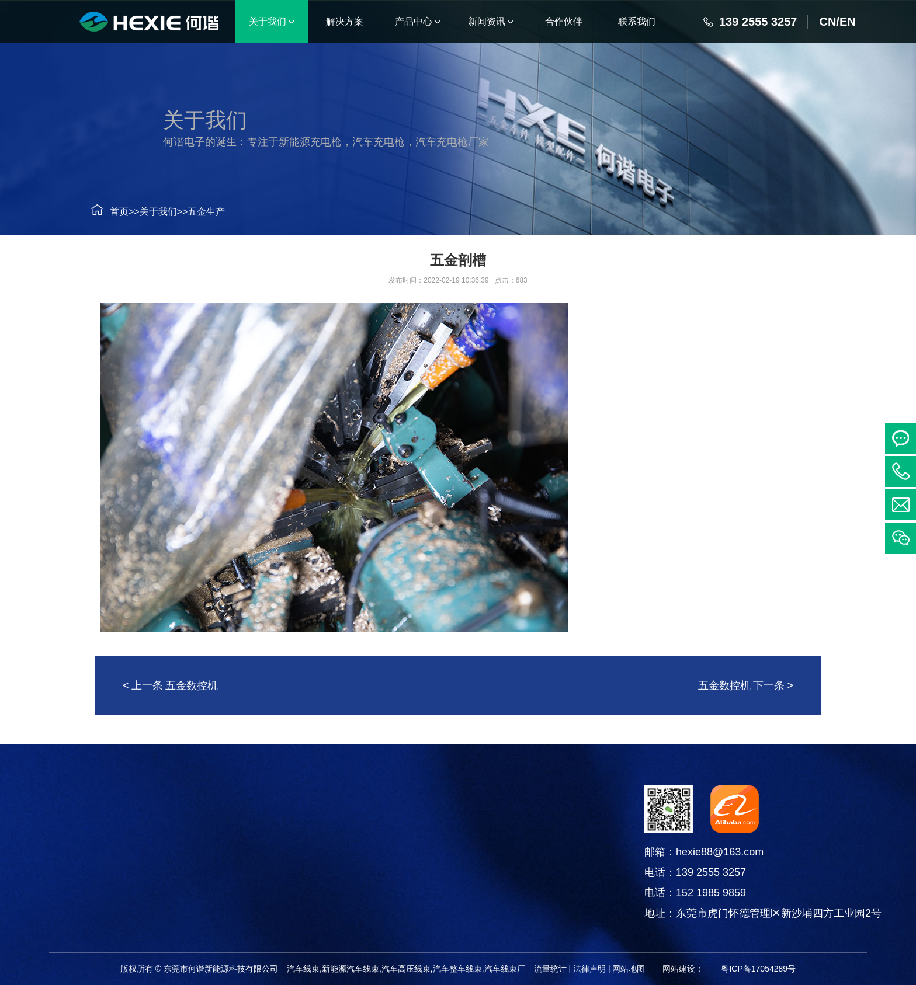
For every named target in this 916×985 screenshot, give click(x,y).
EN (847, 21)
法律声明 (589, 968)
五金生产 (191, 212)
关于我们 (143, 212)
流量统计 (550, 968)
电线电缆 (162, 888)
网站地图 (628, 968)
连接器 (162, 859)
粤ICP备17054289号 (758, 968)
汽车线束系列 (162, 829)
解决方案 (25, 799)
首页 (104, 212)
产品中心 (162, 799)
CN (827, 21)
